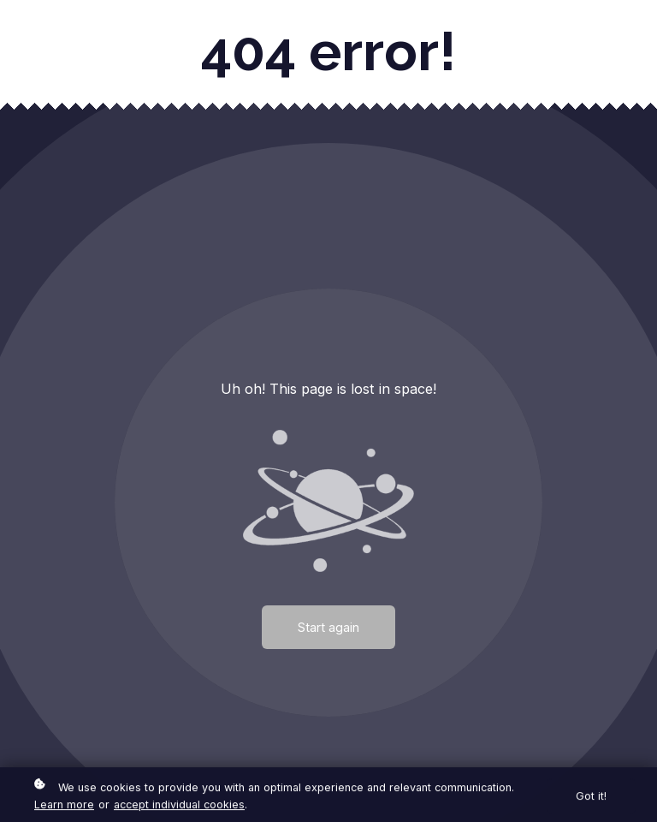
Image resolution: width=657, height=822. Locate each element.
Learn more (64, 805)
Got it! (591, 797)
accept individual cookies (179, 805)
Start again (328, 627)
